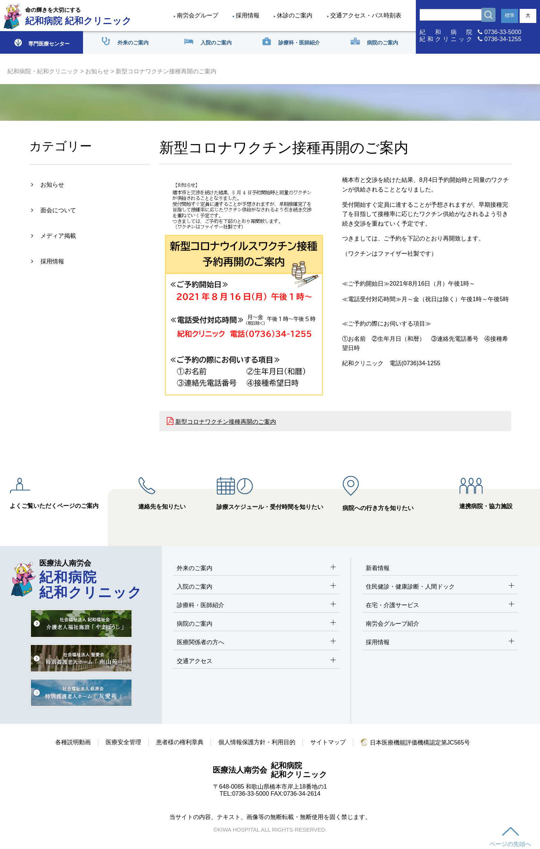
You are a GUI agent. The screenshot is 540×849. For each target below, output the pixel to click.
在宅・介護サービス (440, 605)
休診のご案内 (294, 15)
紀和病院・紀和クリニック (43, 71)
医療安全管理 (123, 742)
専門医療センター (41, 42)
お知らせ (97, 71)
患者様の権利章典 (179, 742)
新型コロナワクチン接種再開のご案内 (225, 422)
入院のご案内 (256, 586)
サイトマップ (328, 742)
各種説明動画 (73, 742)
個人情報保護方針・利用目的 (256, 742)
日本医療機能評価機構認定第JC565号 (415, 742)
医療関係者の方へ (256, 642)
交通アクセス (256, 661)
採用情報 (247, 15)
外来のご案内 (256, 568)
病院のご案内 (256, 623)
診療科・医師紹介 (256, 605)
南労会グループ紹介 (392, 623)
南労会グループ (197, 15)
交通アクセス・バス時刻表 (365, 15)
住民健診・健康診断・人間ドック (440, 586)
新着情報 (378, 568)
